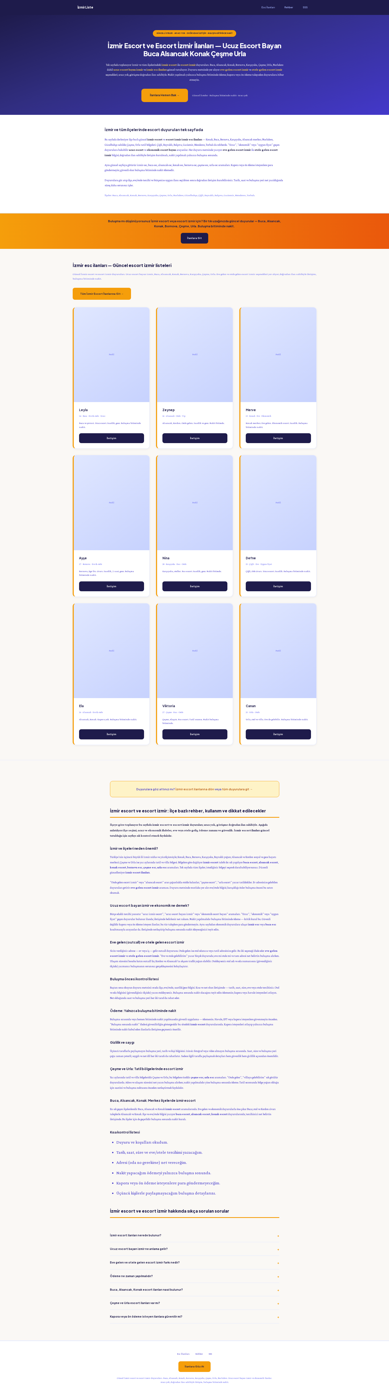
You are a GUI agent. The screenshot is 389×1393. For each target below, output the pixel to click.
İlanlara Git (194, 238)
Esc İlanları (268, 7)
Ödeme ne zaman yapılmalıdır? (131, 1276)
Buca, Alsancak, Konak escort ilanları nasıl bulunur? (146, 1289)
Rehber (288, 7)
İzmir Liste (85, 7)
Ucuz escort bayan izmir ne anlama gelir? (139, 1248)
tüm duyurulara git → (237, 789)
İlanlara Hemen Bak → (164, 95)
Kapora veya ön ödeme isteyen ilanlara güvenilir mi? (146, 1316)
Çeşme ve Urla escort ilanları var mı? (135, 1303)
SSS (305, 7)
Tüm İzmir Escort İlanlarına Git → (102, 293)
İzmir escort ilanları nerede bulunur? (135, 1235)
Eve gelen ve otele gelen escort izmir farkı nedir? (145, 1262)
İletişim (111, 438)
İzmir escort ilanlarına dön (194, 789)
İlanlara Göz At (194, 1366)
